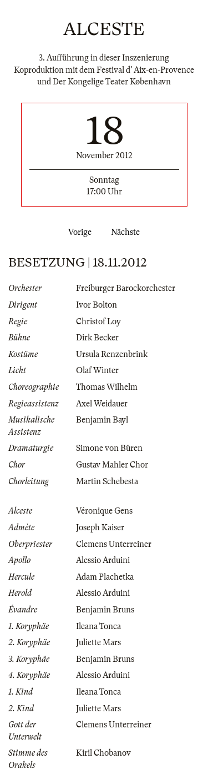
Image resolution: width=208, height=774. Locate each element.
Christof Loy (98, 321)
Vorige (78, 232)
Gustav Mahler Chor (112, 464)
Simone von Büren (109, 448)
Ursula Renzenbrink (112, 354)
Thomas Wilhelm (107, 387)
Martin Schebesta (107, 481)
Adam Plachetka (105, 576)
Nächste (127, 232)
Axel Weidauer (102, 403)
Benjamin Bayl (102, 419)
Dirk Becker (97, 337)
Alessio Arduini (103, 560)
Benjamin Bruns (105, 609)
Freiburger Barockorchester (125, 288)
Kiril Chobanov (103, 752)
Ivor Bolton (96, 304)
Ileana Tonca (98, 626)
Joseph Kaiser (100, 527)
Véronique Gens (104, 510)
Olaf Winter (97, 370)
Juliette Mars (98, 642)
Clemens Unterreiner (113, 544)
